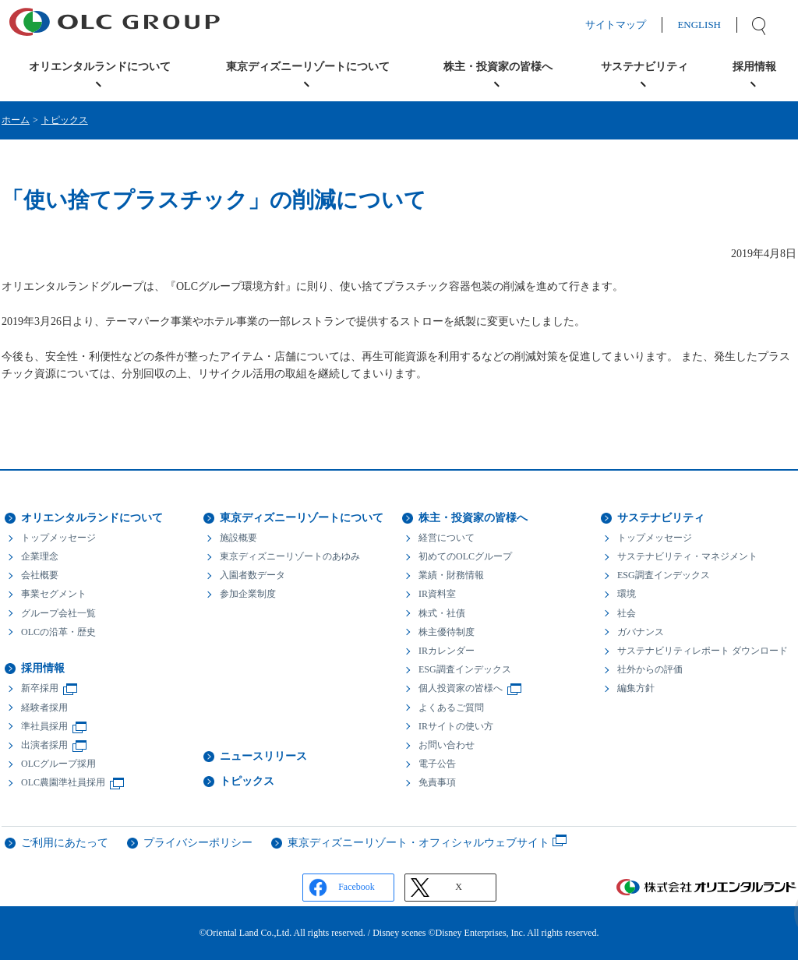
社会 (626, 613)
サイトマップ (631, 24)
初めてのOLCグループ (465, 556)
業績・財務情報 (451, 575)
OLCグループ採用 (58, 763)
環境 (626, 593)
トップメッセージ (58, 537)
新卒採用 (39, 688)
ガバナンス (640, 631)
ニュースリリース (263, 756)
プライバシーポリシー (197, 843)
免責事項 (437, 782)
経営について (446, 537)
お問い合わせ (446, 744)
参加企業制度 (248, 593)
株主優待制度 (446, 631)
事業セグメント (54, 593)
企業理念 (39, 556)
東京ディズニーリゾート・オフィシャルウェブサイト (418, 843)
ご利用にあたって (64, 843)
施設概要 (238, 537)
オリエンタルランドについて (92, 518)
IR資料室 (437, 593)
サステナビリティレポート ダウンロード (702, 650)
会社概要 (39, 575)
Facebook (356, 886)
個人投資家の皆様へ (460, 688)
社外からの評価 (650, 669)
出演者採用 (44, 744)
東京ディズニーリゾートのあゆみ (290, 556)
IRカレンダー (446, 650)
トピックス (64, 120)
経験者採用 (44, 707)
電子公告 (437, 763)
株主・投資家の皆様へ (473, 518)
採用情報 (43, 668)
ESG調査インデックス (464, 669)
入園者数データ (252, 575)
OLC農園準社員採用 (63, 782)
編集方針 (636, 688)
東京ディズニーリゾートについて (301, 518)
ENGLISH (714, 24)
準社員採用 (44, 726)
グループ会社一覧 (58, 613)
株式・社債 (441, 613)
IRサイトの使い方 (455, 726)
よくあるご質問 (451, 707)
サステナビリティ (660, 518)
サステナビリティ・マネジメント (687, 556)
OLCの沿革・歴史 (58, 631)
